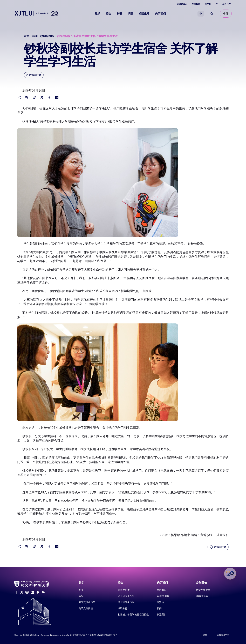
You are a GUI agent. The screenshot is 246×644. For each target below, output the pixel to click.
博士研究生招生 (126, 602)
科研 (119, 13)
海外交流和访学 (87, 602)
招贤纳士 (161, 602)
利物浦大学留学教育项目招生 (133, 614)
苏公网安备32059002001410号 (103, 635)
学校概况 (161, 590)
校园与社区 (47, 36)
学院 (130, 13)
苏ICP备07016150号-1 (79, 635)
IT (217, 4)
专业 (81, 590)
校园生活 (144, 13)
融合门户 (226, 4)
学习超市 (196, 4)
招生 (108, 13)
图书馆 (208, 4)
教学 (97, 13)
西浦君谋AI (182, 4)
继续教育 (122, 608)
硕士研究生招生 (126, 596)
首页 (26, 36)
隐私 (205, 635)
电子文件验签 (86, 608)
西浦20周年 (163, 596)
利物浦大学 (202, 596)
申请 (225, 13)
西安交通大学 (203, 590)
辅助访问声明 (223, 635)
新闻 (35, 36)
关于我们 (160, 13)
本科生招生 (124, 590)
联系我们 (161, 614)
